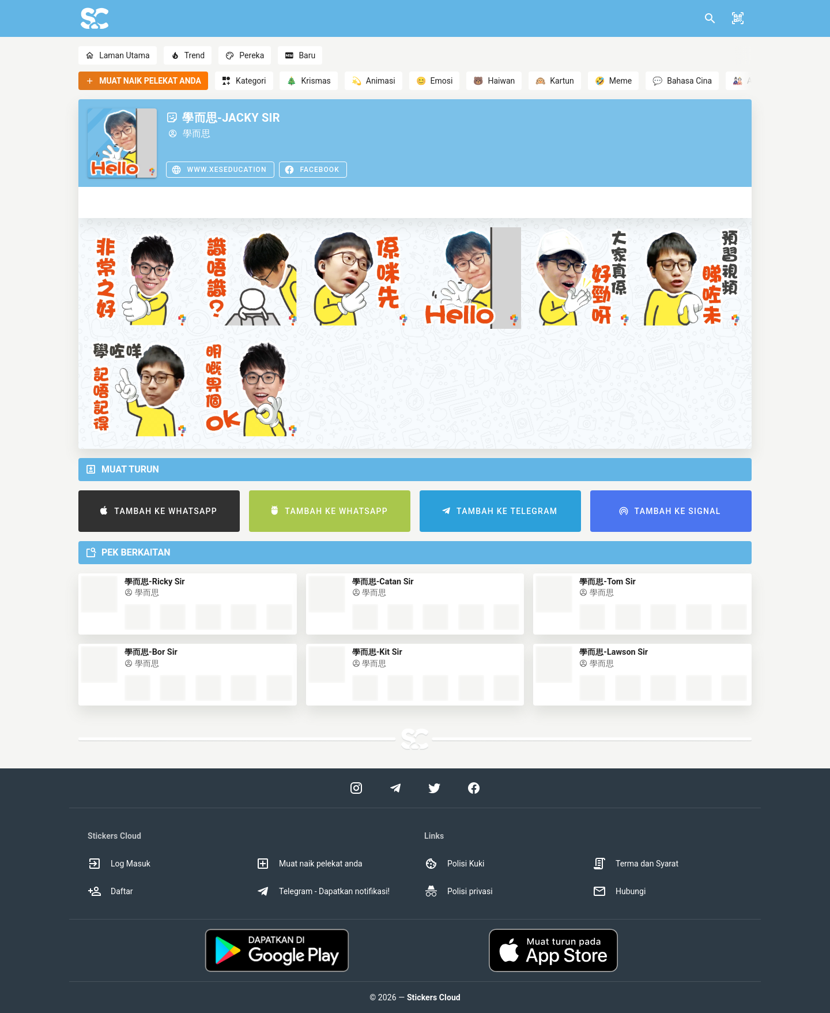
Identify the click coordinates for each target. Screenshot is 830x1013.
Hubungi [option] (619, 891)
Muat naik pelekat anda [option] (309, 864)
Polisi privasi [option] (458, 891)
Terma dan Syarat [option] (635, 864)
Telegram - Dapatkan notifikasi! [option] (323, 891)
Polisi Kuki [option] (454, 864)
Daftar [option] (110, 891)
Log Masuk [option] (119, 864)
